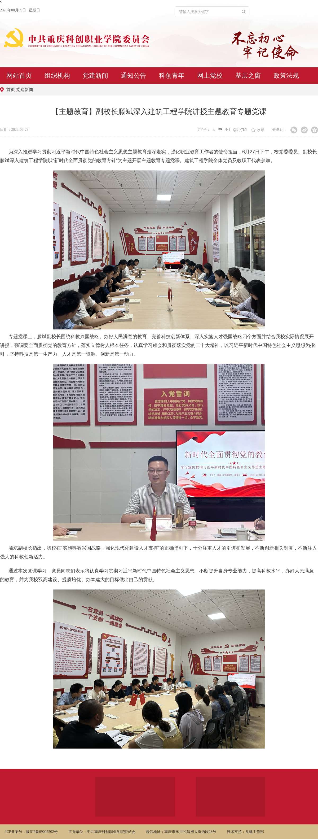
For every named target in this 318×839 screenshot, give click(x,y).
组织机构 (57, 75)
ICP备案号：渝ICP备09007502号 (31, 832)
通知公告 (133, 75)
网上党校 (210, 75)
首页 (10, 89)
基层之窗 (248, 75)
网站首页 (19, 75)
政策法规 (286, 75)
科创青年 (171, 75)
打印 (240, 130)
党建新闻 (95, 75)
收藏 (257, 130)
